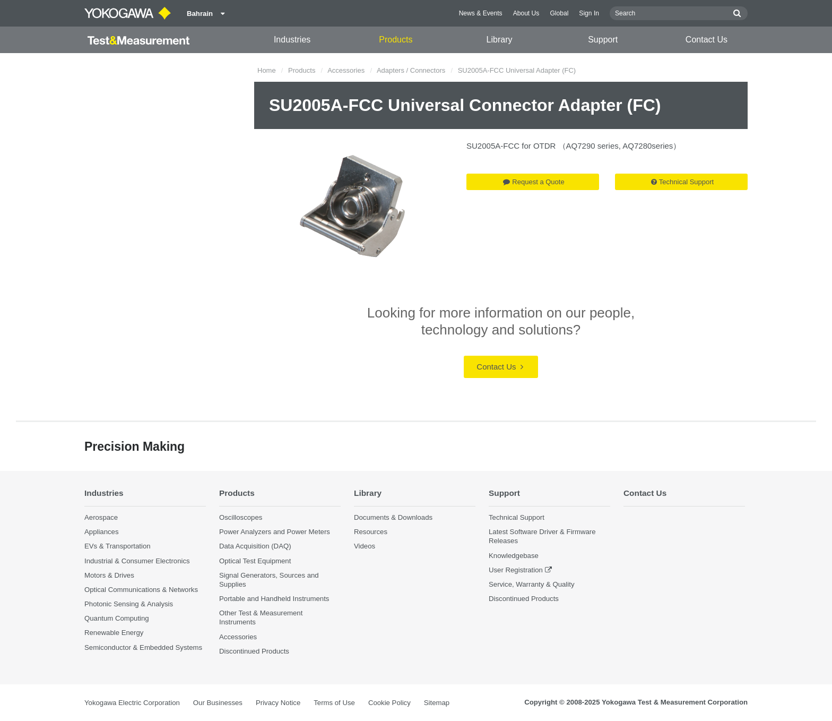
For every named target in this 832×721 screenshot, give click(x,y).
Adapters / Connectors (411, 70)
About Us (526, 13)
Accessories (346, 70)
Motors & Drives (109, 575)
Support (603, 39)
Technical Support (682, 182)
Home (266, 70)
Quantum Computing (116, 618)
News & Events (480, 13)
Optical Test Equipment (255, 561)
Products (395, 39)
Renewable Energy (113, 633)
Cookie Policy (389, 703)
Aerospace (101, 517)
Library (500, 39)
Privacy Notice (278, 703)
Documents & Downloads (393, 517)
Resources (370, 532)
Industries (292, 39)
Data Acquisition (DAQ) (255, 546)
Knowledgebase (514, 556)
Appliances (101, 532)
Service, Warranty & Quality (531, 584)
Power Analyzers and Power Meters (274, 532)
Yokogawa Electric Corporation (132, 703)
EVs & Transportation (117, 546)
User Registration (516, 570)
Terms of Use (334, 703)
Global (559, 13)
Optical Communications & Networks (141, 590)
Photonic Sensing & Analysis (128, 604)
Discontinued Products (254, 651)
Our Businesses (217, 703)
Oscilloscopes (240, 517)
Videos (364, 546)
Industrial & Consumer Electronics (137, 561)
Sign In (589, 13)
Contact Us (706, 39)
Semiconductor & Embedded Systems (143, 647)
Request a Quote (533, 182)
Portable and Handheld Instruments (274, 599)
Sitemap (436, 703)
